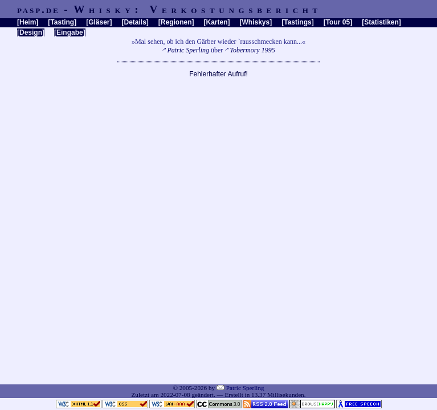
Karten (217, 22)
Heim (27, 22)
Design (30, 32)
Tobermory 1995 (252, 50)
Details (135, 22)
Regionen (176, 22)
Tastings (297, 22)
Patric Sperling (188, 50)
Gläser (98, 22)
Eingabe (69, 32)
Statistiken (381, 22)
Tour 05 (338, 22)
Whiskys (256, 22)
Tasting (62, 22)
